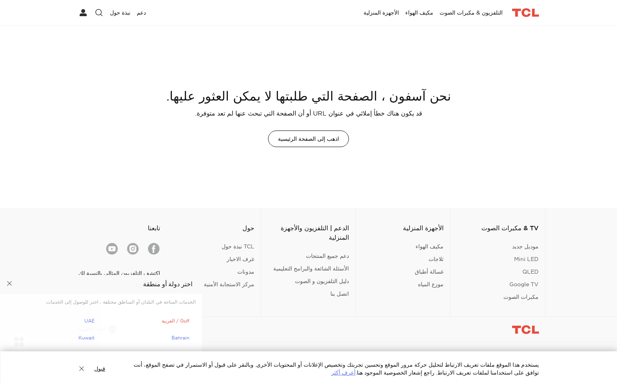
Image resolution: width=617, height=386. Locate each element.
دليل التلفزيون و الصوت (322, 281)
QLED (530, 271)
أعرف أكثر (343, 372)
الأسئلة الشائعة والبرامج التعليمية (311, 268)
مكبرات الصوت (521, 296)
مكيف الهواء (430, 246)
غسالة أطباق (429, 271)
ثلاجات (436, 259)
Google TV (524, 284)
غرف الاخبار (240, 259)
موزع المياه (431, 284)
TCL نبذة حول (238, 246)
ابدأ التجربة (147, 284)
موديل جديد (525, 246)
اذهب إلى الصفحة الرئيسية (308, 138)
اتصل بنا (339, 293)
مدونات (245, 271)
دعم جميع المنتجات (327, 255)
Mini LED (526, 259)
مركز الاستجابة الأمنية (229, 284)
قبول (99, 368)
